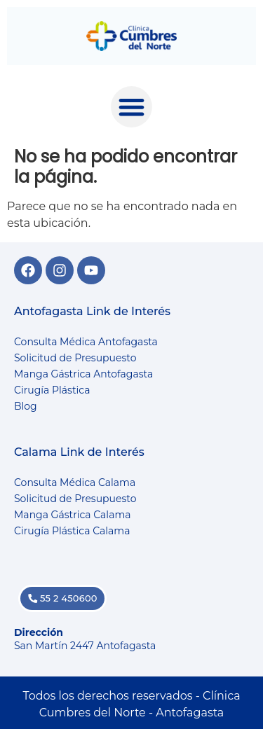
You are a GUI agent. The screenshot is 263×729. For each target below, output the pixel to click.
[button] (131, 106)
